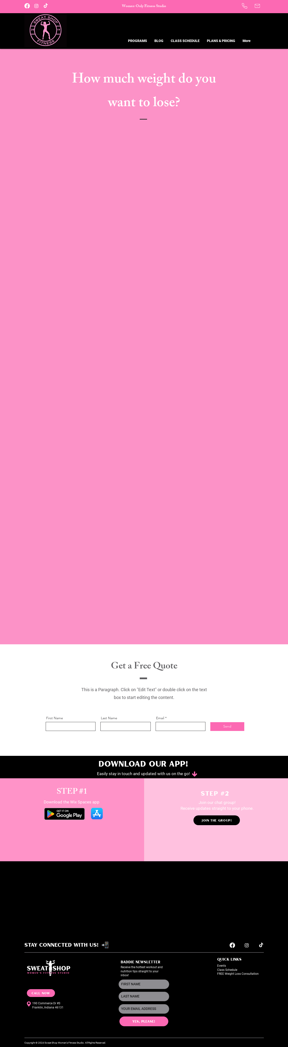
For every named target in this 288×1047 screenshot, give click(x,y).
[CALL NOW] (41, 993)
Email (160, 718)
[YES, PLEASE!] (143, 1021)
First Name (54, 718)
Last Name (109, 718)
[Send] (227, 726)
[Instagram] (36, 6)
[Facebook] (27, 6)
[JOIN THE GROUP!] (216, 820)
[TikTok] (45, 6)
